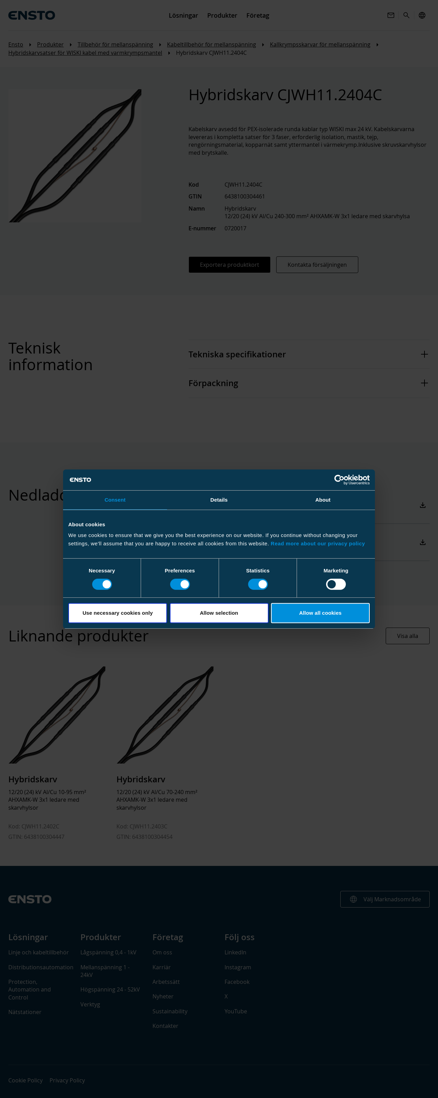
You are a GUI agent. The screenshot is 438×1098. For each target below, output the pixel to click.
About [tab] (323, 500)
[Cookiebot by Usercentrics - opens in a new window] (339, 480)
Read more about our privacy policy (318, 543)
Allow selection (219, 613)
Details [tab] (219, 500)
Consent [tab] (115, 500)
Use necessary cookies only (117, 613)
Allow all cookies (320, 613)
